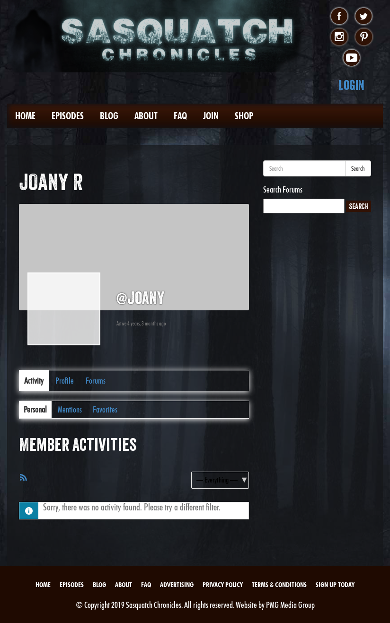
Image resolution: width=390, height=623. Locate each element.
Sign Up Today (335, 584)
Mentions (70, 409)
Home (25, 116)
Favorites (105, 409)
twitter (364, 16)
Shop (244, 116)
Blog (109, 116)
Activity (34, 381)
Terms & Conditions (279, 584)
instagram (339, 37)
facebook (339, 16)
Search (358, 168)
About (146, 116)
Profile (64, 381)
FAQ (180, 116)
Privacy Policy (223, 584)
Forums (96, 381)
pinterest (364, 37)
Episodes (68, 116)
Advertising (177, 584)
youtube (351, 58)
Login (351, 85)
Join (211, 116)
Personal (35, 409)
